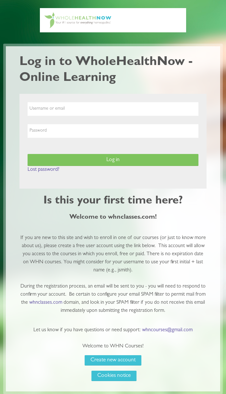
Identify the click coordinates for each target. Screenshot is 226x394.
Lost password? (43, 169)
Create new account (113, 360)
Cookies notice (114, 375)
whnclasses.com (45, 302)
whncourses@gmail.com (167, 330)
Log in (113, 160)
